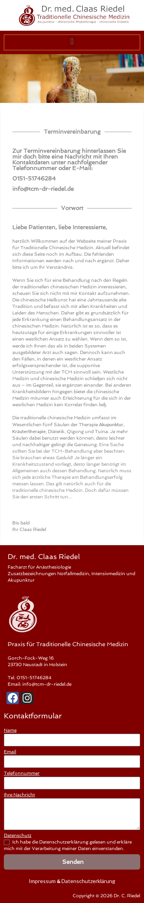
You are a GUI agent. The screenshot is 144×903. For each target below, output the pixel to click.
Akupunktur (111, 424)
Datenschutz (17, 835)
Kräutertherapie (29, 431)
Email (10, 751)
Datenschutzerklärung (88, 881)
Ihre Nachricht (19, 794)
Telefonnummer (22, 773)
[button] (72, 41)
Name (10, 730)
